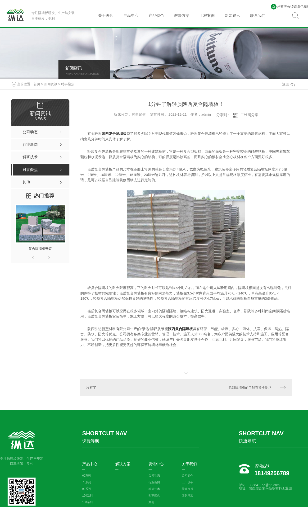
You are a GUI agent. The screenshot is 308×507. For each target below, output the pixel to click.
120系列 (87, 495)
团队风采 (187, 495)
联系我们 (257, 16)
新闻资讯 (232, 16)
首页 (37, 84)
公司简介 (187, 475)
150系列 (87, 502)
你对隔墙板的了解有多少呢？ (250, 387)
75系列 (86, 482)
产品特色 (156, 16)
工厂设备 (187, 482)
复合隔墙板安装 (40, 249)
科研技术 (154, 489)
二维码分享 (249, 115)
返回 (288, 84)
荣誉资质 (187, 489)
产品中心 (131, 16)
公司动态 (154, 475)
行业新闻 (154, 482)
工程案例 (207, 16)
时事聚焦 (67, 84)
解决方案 (181, 16)
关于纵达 (105, 16)
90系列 (86, 489)
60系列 (86, 475)
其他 (151, 502)
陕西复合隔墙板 (114, 134)
